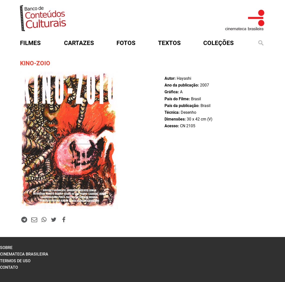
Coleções (218, 43)
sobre (6, 247)
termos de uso (15, 260)
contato (9, 267)
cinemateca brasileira (24, 254)
